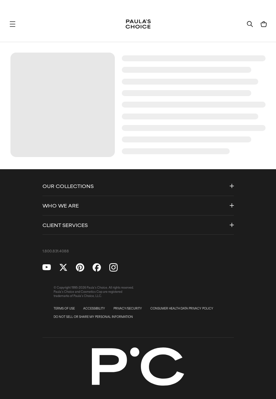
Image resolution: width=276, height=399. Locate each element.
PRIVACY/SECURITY (127, 308)
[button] (12, 24)
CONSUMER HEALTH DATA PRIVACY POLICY (181, 308)
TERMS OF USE (64, 308)
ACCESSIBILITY (94, 308)
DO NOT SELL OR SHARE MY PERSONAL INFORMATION (93, 317)
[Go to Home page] (138, 24)
